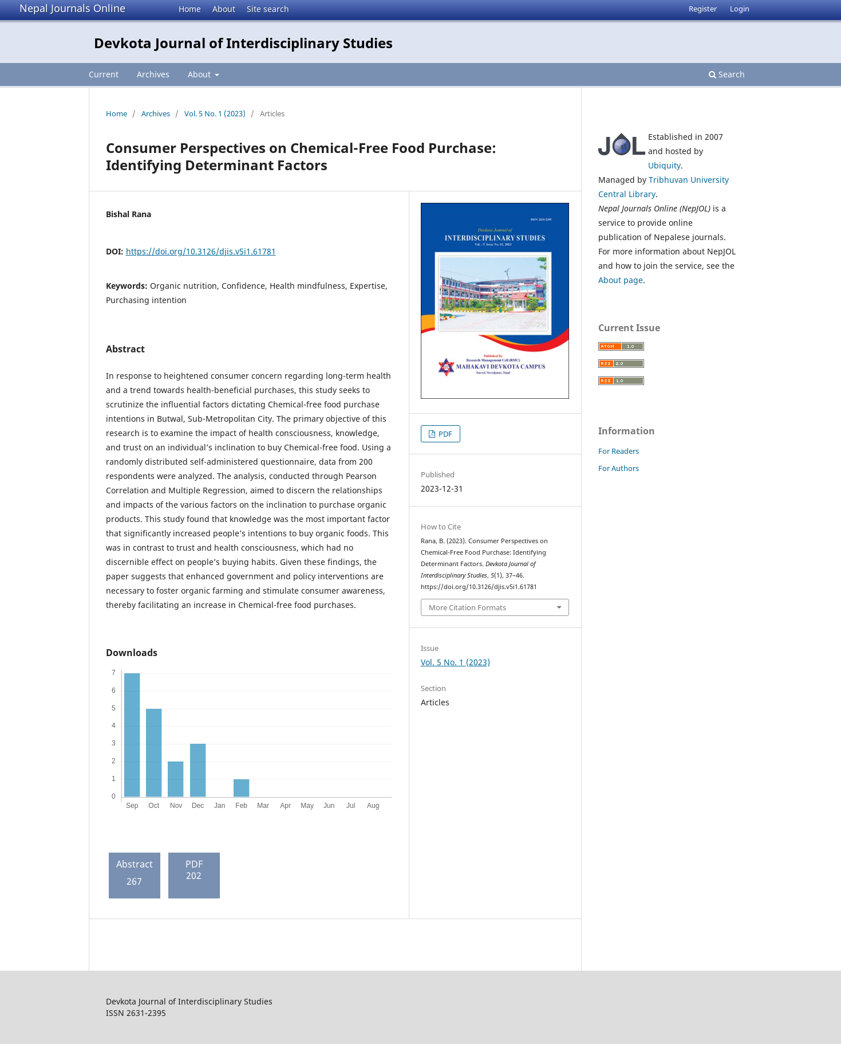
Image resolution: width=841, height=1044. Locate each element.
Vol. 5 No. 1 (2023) (215, 113)
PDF (444, 434)
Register (703, 8)
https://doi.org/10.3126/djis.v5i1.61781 (201, 251)
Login (739, 8)
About (223, 8)
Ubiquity (664, 165)
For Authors (618, 468)
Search (727, 74)
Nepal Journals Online (72, 8)
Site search (268, 8)
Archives (153, 74)
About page (620, 279)
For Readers (618, 451)
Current (104, 74)
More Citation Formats (467, 607)
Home (190, 8)
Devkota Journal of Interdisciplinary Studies (243, 42)
